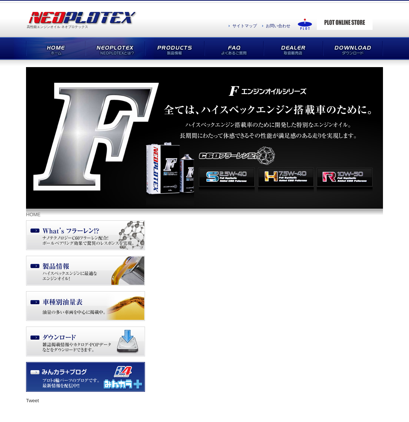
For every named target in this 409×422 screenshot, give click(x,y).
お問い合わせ (278, 25)
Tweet (32, 400)
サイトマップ (244, 25)
